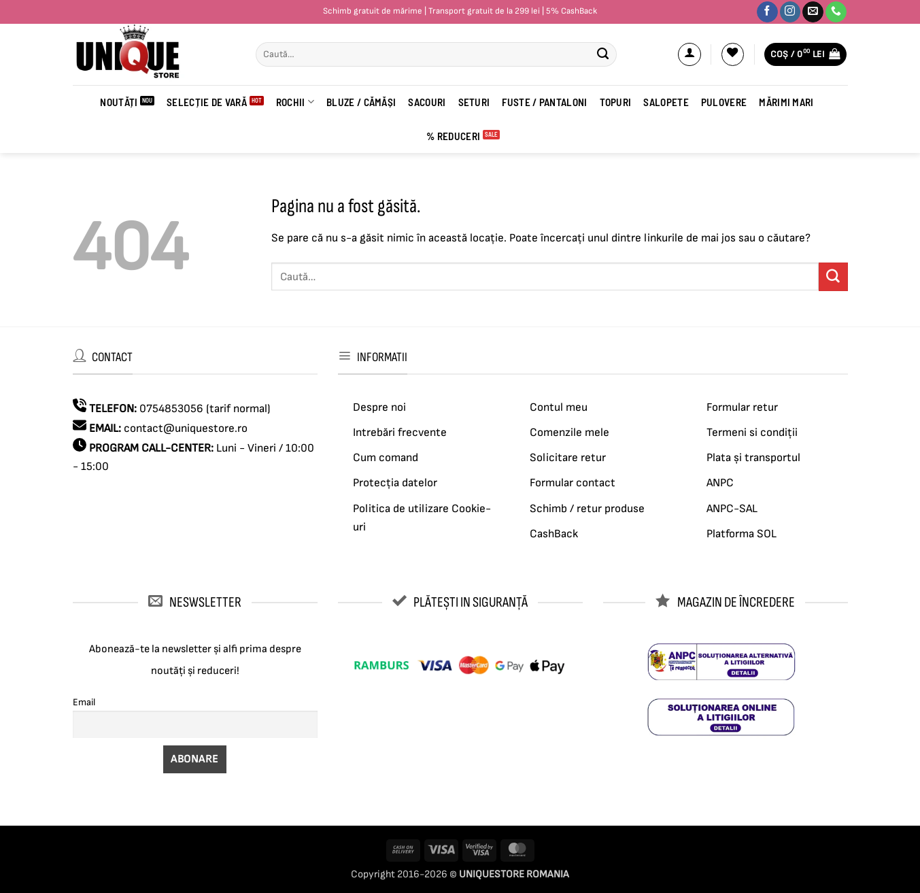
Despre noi (379, 407)
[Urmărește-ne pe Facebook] (767, 12)
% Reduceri (453, 136)
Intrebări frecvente (400, 432)
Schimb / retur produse (587, 509)
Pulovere (724, 102)
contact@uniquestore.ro (186, 428)
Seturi (474, 102)
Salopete (665, 102)
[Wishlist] (733, 54)
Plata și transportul (753, 458)
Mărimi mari (786, 102)
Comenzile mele (569, 432)
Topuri (616, 102)
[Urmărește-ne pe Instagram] (790, 12)
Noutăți (118, 102)
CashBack (554, 534)
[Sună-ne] (836, 12)
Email (84, 702)
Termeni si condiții (752, 432)
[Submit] (603, 54)
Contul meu (558, 407)
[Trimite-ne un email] (812, 12)
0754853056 (171, 409)
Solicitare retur (568, 458)
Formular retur (742, 407)
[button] (689, 54)
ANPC (720, 483)
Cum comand (385, 458)
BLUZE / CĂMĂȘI (361, 102)
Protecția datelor (395, 483)
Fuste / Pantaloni (544, 102)
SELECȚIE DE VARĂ (207, 102)
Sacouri (426, 102)
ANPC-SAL (731, 509)
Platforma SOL (741, 534)
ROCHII (295, 101)
